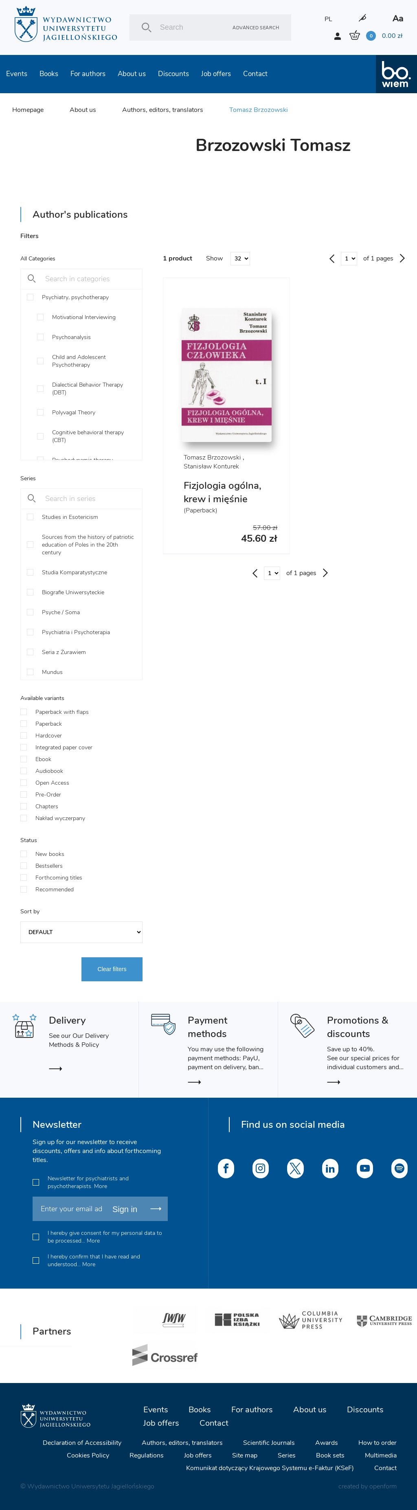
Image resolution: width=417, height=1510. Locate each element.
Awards (326, 1442)
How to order (377, 1442)
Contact (255, 74)
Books (49, 74)
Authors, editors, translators (162, 109)
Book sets (330, 1455)
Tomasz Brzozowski (258, 109)
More (100, 1186)
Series (287, 1455)
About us (132, 74)
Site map (244, 1455)
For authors (87, 74)
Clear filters (112, 969)
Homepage (28, 109)
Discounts (173, 74)
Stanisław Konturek (211, 466)
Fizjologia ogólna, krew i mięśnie (222, 492)
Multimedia (381, 1455)
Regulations (146, 1455)
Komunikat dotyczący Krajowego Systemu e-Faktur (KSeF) (270, 1468)
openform (383, 1486)
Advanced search (256, 27)
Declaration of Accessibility (82, 1442)
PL (328, 19)
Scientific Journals (269, 1442)
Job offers (216, 74)
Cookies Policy (88, 1455)
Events (16, 74)
